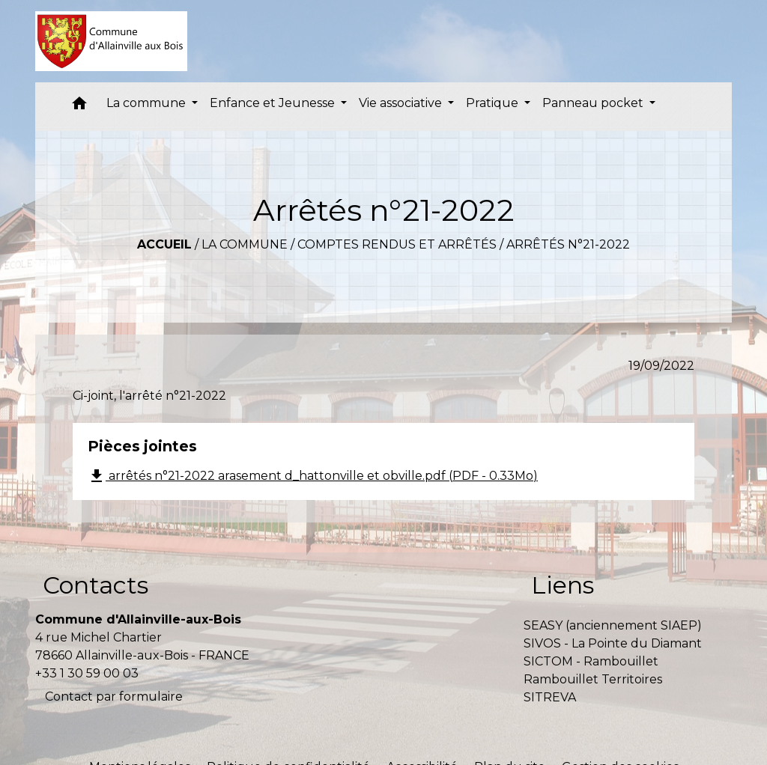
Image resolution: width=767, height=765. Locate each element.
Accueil (164, 244)
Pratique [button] (493, 103)
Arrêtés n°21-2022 (568, 244)
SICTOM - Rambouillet (591, 661)
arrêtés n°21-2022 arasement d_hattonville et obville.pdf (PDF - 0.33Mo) (313, 476)
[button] (79, 106)
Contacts (95, 585)
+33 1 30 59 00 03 (87, 673)
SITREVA (550, 697)
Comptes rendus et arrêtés (397, 244)
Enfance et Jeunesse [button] (274, 103)
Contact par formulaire (114, 696)
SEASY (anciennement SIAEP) (613, 625)
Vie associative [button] (402, 103)
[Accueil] (111, 41)
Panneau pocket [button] (594, 103)
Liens (562, 585)
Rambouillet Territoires (593, 679)
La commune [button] (147, 103)
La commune (244, 244)
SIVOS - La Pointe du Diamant (613, 643)
